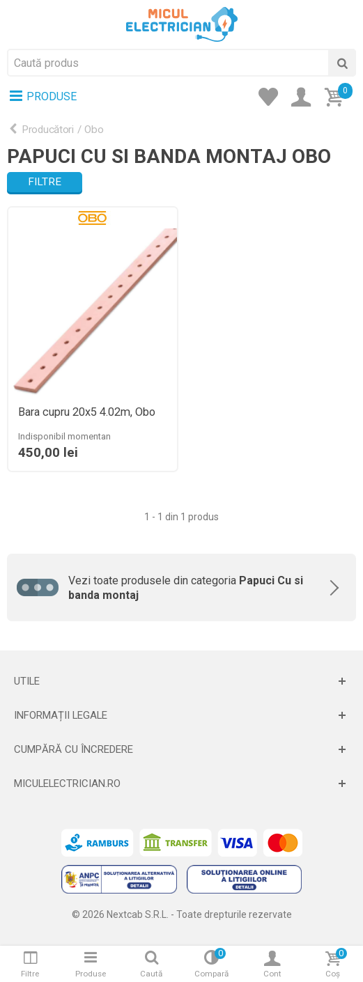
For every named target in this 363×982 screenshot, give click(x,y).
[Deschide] (181, 681)
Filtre (44, 182)
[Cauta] (342, 63)
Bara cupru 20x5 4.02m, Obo (86, 412)
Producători (48, 129)
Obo (93, 129)
